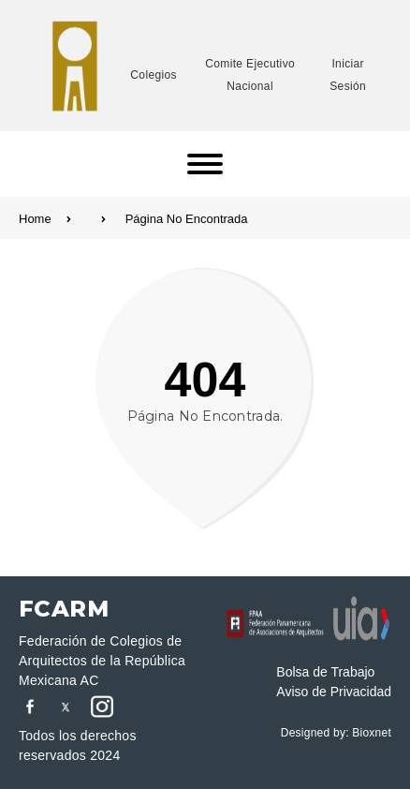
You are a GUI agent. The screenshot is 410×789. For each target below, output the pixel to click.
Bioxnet (371, 732)
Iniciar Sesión (347, 75)
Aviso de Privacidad (333, 691)
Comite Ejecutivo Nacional (250, 75)
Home (62, 219)
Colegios (153, 75)
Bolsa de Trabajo (325, 671)
